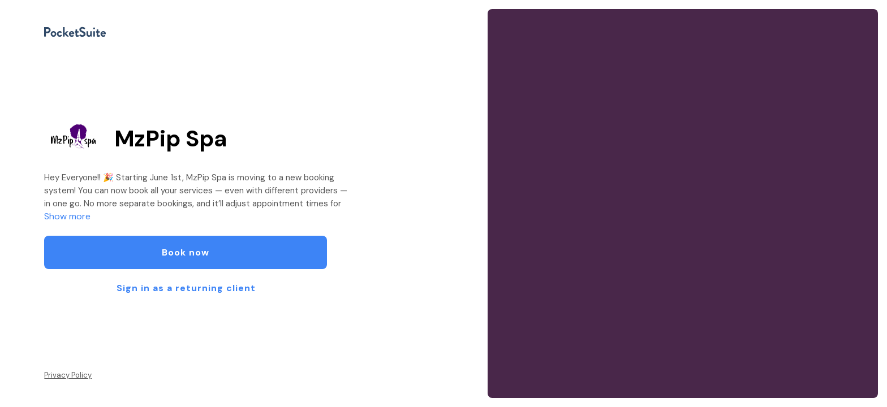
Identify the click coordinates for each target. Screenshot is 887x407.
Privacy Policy (68, 375)
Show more (67, 216)
